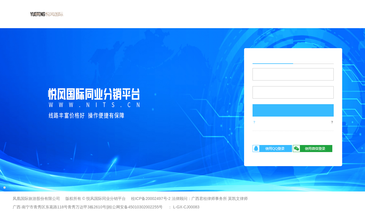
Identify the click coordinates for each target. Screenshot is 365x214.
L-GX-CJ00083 (186, 207)
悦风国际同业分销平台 (106, 198)
